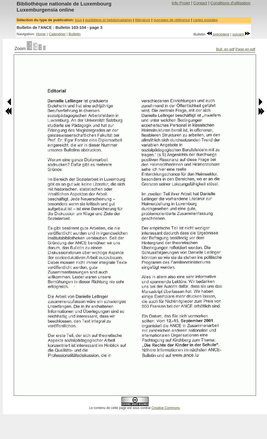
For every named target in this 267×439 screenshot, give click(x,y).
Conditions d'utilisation (230, 3)
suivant (241, 34)
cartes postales (205, 20)
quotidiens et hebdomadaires (108, 20)
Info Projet (181, 3)
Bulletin (75, 34)
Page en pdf (245, 49)
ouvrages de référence (171, 20)
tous (78, 20)
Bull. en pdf (225, 49)
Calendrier (57, 34)
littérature (143, 20)
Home (41, 34)
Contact (200, 3)
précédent (218, 34)
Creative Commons (165, 408)
